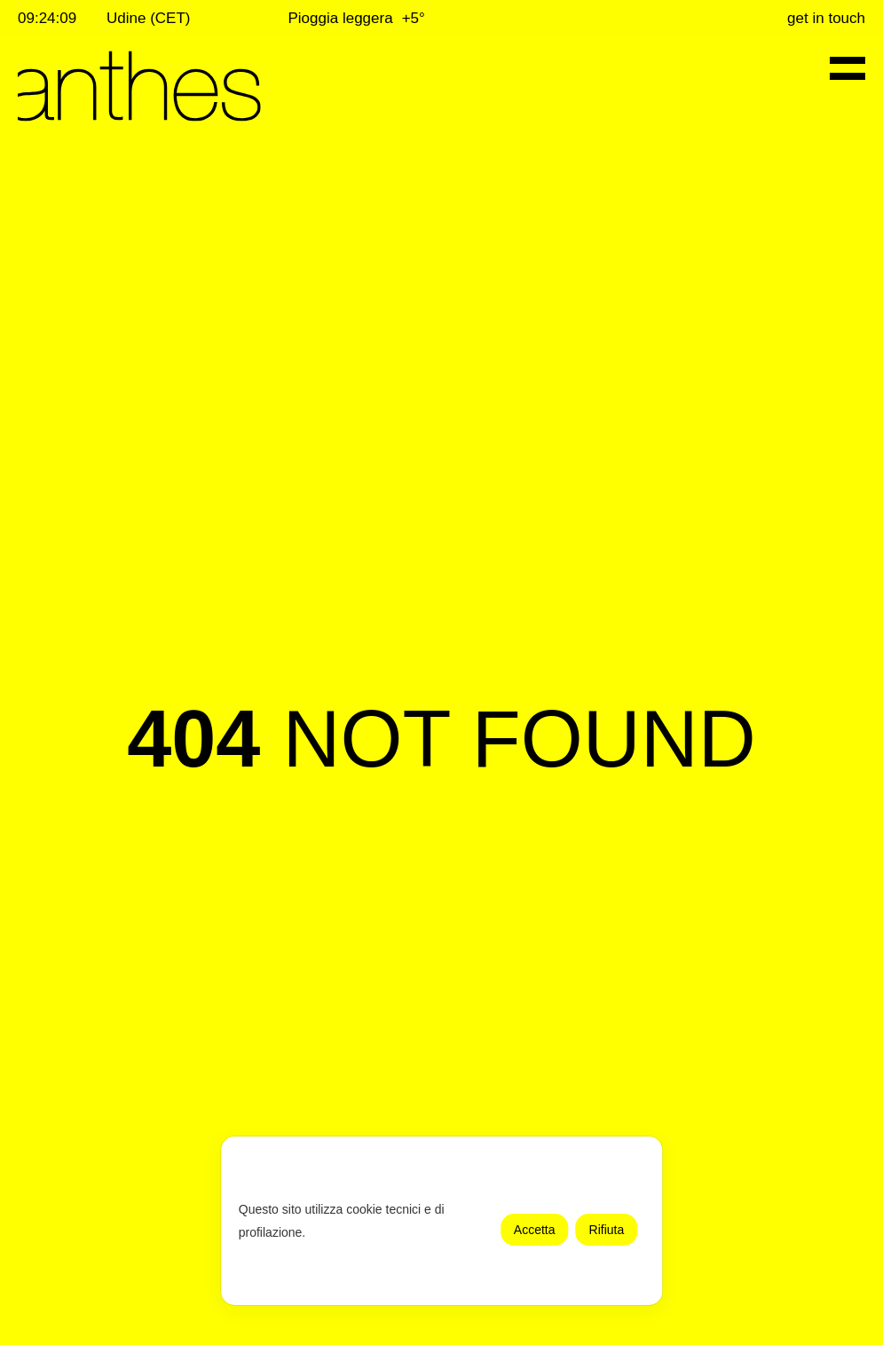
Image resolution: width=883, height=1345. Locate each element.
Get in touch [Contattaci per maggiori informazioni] (826, 18)
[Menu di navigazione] (847, 68)
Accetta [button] (535, 1230)
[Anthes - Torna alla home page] (139, 86)
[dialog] (442, 1221)
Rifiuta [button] (607, 1230)
